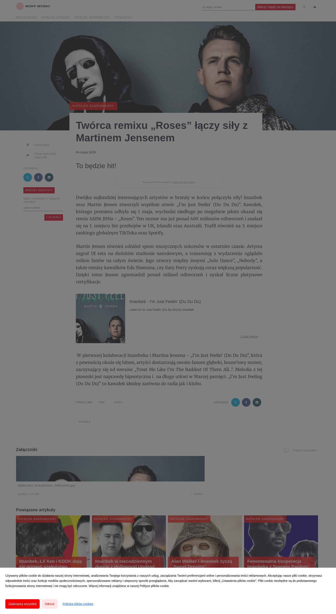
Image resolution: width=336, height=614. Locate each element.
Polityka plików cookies (78, 604)
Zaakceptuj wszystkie (22, 604)
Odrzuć (49, 604)
